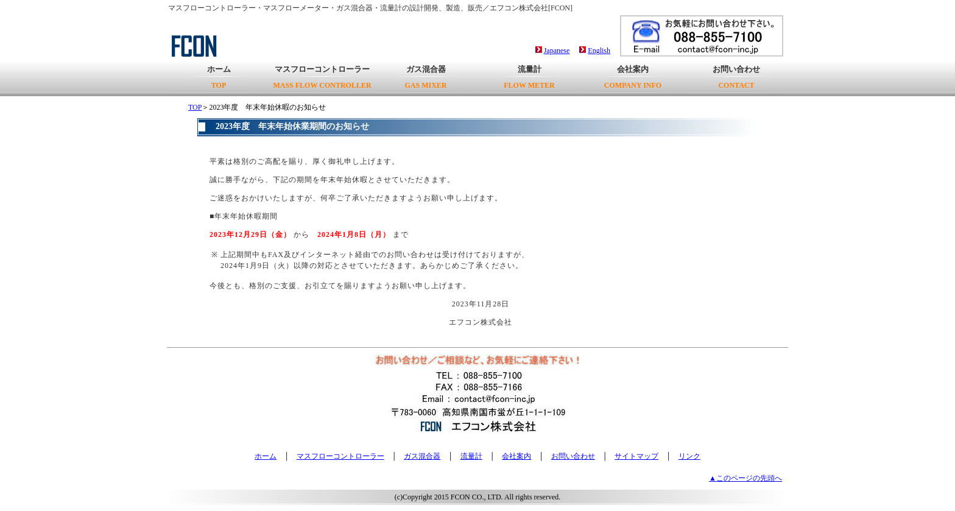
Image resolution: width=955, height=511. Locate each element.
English (599, 50)
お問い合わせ (736, 77)
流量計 (529, 77)
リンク (689, 456)
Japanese (557, 50)
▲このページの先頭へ (745, 478)
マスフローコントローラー (322, 77)
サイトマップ (636, 456)
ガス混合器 (425, 77)
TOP (195, 107)
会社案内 (632, 77)
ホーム (219, 77)
